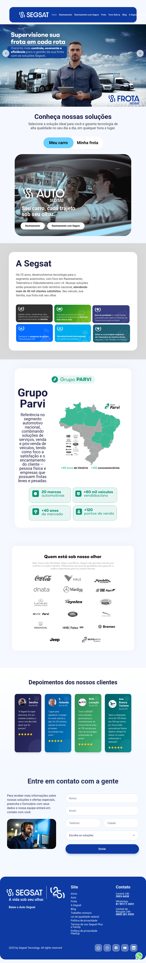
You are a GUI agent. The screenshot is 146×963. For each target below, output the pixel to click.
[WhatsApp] (98, 947)
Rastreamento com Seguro (86, 15)
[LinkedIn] (133, 947)
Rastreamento (65, 15)
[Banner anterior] (5, 53)
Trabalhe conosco (81, 913)
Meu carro (58, 143)
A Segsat (133, 15)
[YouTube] (124, 947)
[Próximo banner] (140, 53)
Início (54, 15)
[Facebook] (116, 947)
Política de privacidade (84, 920)
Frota (103, 15)
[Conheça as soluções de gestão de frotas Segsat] (73, 65)
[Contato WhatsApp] (138, 955)
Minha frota (87, 143)
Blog (124, 15)
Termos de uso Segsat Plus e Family (87, 925)
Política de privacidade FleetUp (84, 932)
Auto (73, 897)
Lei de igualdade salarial (85, 916)
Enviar (102, 850)
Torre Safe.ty (114, 15)
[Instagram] (107, 947)
